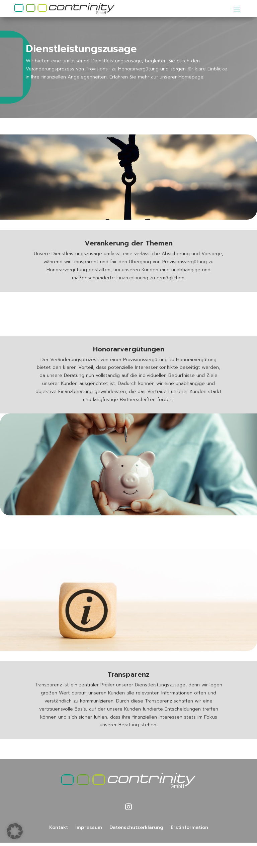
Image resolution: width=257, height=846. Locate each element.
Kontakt (58, 828)
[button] (14, 831)
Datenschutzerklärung (136, 828)
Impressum (88, 828)
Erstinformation (189, 828)
